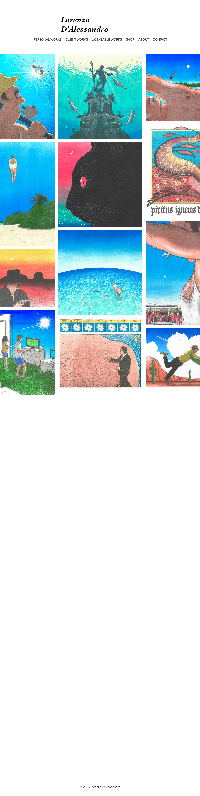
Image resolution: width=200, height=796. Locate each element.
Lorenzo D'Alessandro (85, 24)
